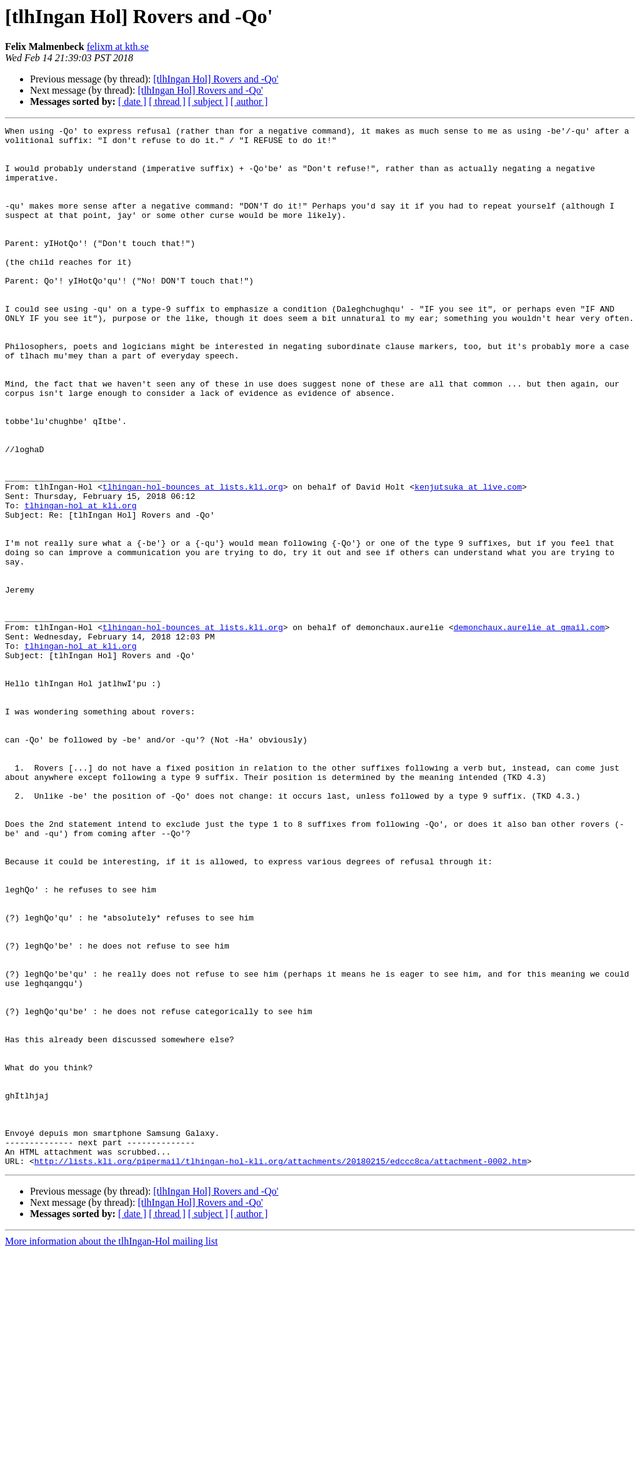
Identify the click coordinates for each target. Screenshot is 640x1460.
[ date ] (132, 101)
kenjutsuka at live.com (468, 559)
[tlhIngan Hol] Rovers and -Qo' (215, 79)
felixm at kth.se (118, 46)
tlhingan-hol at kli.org (80, 582)
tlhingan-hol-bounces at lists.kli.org (192, 559)
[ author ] (249, 101)
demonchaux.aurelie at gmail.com (529, 728)
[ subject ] (208, 101)
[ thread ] (167, 101)
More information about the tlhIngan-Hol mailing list (111, 1449)
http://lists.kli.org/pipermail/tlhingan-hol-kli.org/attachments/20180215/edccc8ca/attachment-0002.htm (280, 1368)
